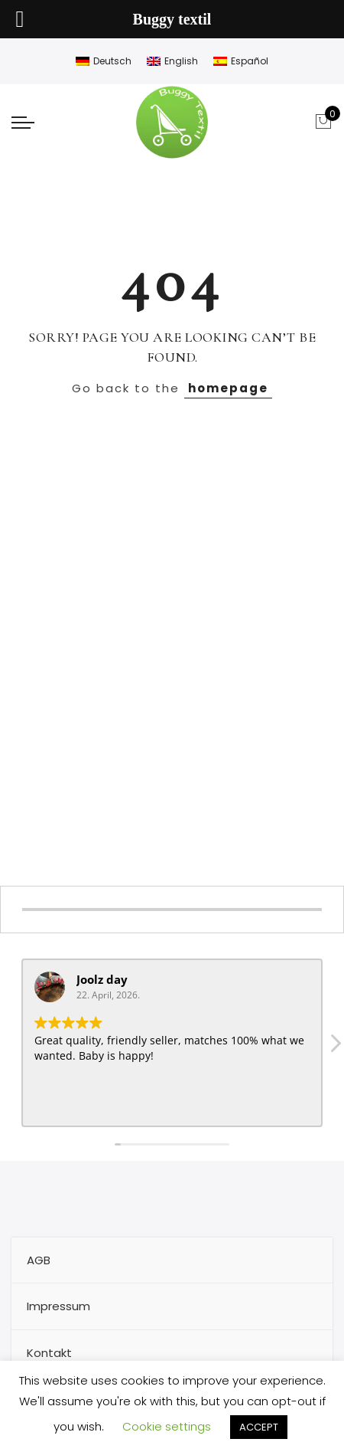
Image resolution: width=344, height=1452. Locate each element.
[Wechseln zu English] (172, 61)
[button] (334, 1047)
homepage (228, 388)
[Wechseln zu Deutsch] (103, 61)
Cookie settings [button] (166, 1426)
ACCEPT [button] (258, 1427)
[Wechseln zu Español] (241, 61)
